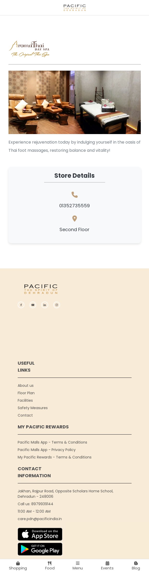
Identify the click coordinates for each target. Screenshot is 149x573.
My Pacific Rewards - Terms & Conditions (55, 457)
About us (26, 385)
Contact (25, 415)
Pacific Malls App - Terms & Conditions (52, 442)
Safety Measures (33, 407)
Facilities (25, 400)
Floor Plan (26, 393)
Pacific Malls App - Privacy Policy (47, 449)
